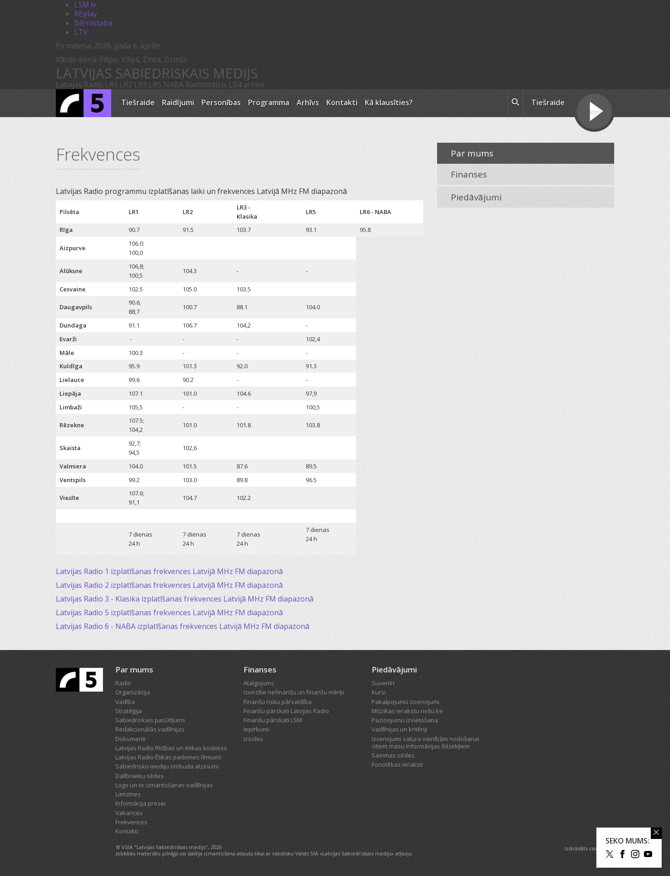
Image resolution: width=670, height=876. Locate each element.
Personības (221, 102)
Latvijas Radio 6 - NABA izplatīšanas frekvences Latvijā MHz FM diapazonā (182, 626)
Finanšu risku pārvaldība (277, 702)
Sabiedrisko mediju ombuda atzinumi (167, 766)
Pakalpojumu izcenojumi (405, 702)
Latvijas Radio (79, 85)
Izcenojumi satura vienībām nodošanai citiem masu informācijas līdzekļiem (425, 742)
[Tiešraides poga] (594, 112)
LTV (81, 32)
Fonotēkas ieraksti (397, 764)
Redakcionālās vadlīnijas (149, 729)
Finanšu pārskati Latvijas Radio (286, 711)
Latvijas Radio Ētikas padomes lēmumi (168, 757)
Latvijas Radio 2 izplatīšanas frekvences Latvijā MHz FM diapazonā (169, 585)
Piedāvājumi (476, 197)
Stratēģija (128, 711)
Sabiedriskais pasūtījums (150, 720)
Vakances (129, 813)
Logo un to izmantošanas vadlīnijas (164, 785)
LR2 (125, 85)
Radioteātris (206, 85)
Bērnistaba (93, 23)
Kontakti (341, 102)
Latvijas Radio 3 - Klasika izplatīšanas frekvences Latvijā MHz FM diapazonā (184, 599)
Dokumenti (130, 739)
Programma (268, 102)
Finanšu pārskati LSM (272, 720)
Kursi (379, 692)
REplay (85, 14)
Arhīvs (308, 102)
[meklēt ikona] (515, 103)
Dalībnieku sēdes (139, 776)
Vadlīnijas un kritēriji (399, 729)
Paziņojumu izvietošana (405, 720)
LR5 (155, 85)
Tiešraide (138, 102)
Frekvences (131, 822)
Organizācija (132, 692)
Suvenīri (383, 683)
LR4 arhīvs (247, 85)
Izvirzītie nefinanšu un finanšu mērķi (293, 692)
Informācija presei (140, 803)
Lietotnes (128, 794)
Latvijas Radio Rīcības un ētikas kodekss (171, 748)
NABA (173, 85)
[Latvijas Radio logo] (83, 103)
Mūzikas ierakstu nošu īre (407, 711)
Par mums (472, 153)
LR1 (111, 85)
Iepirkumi (256, 729)
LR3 (140, 85)
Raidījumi (178, 102)
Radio (123, 683)
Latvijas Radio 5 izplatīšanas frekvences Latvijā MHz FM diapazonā (169, 612)
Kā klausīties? (389, 102)
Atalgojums (258, 683)
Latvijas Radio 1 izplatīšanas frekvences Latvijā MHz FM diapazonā (169, 571)
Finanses (469, 174)
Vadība (125, 702)
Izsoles (253, 739)
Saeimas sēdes (393, 755)
